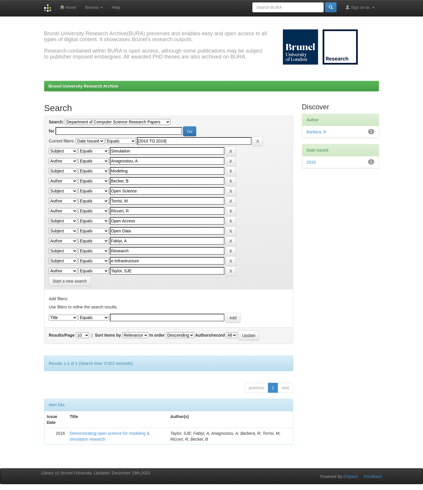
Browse (94, 7)
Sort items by (108, 335)
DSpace (350, 476)
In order (157, 335)
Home (68, 7)
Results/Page (62, 335)
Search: (56, 122)
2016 (311, 162)
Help (116, 7)
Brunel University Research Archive (83, 86)
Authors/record (210, 335)
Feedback (373, 476)
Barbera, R (317, 132)
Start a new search (70, 281)
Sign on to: (360, 7)
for (51, 131)
